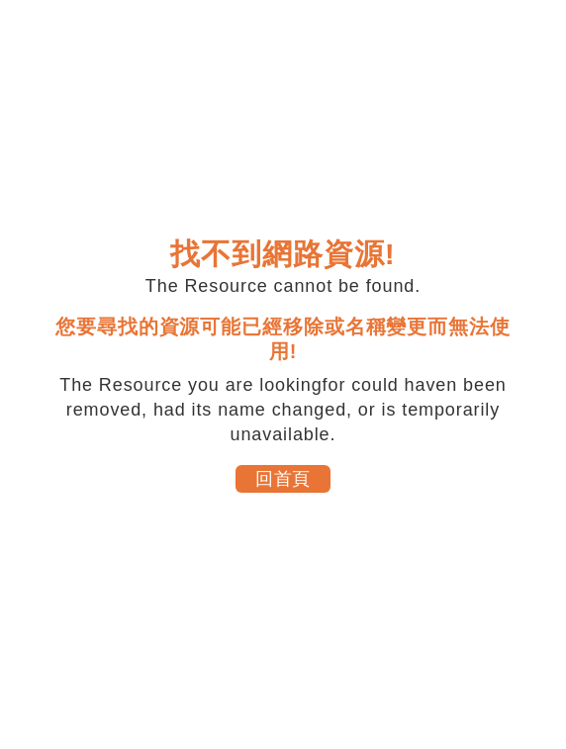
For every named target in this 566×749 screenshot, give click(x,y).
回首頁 (283, 479)
